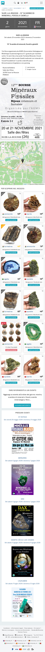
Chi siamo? (37, 628)
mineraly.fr (8, 640)
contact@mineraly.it (16, 637)
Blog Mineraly (8, 635)
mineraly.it (9, 643)
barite (28, 214)
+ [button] (3, 144)
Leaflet (25, 184)
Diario (5, 8)
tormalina (7, 246)
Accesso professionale (22, 630)
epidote (28, 279)
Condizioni (6, 628)
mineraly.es (21, 643)
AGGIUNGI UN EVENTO (22, 405)
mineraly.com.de (34, 640)
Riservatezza (28, 628)
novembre (17, 8)
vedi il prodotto (11, 220)
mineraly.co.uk (20, 640)
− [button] (3, 147)
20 (23, 8)
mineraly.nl (32, 643)
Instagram (28, 635)
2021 (10, 8)
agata (5, 279)
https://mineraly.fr (33, 637)
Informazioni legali (17, 628)
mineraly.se (27, 646)
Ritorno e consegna (8, 630)
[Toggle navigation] (41, 3)
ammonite (7, 214)
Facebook (19, 635)
